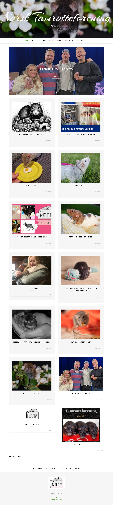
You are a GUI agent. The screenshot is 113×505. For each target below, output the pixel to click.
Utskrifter (69, 41)
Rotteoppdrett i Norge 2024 (32, 134)
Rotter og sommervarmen (81, 237)
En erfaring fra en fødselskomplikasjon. (32, 342)
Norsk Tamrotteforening (56, 17)
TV (56, 64)
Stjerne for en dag (56, 68)
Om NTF (34, 41)
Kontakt (80, 41)
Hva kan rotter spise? (81, 342)
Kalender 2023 (80, 445)
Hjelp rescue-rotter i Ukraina (81, 134)
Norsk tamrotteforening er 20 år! (32, 237)
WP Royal (60, 493)
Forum (59, 41)
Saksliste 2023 (32, 424)
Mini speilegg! (32, 186)
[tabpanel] (56, 71)
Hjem (26, 41)
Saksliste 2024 (81, 186)
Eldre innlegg (15, 456)
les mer (56, 77)
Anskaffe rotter (47, 41)
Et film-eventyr (32, 288)
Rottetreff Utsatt (32, 393)
